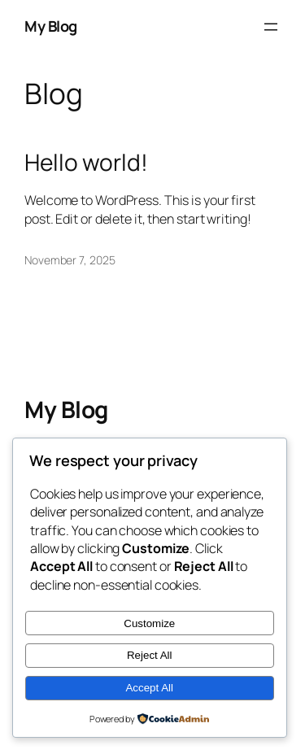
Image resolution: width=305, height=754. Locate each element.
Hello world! (86, 163)
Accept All (149, 688)
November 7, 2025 (69, 260)
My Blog (50, 26)
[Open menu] (271, 27)
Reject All (149, 655)
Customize (149, 623)
